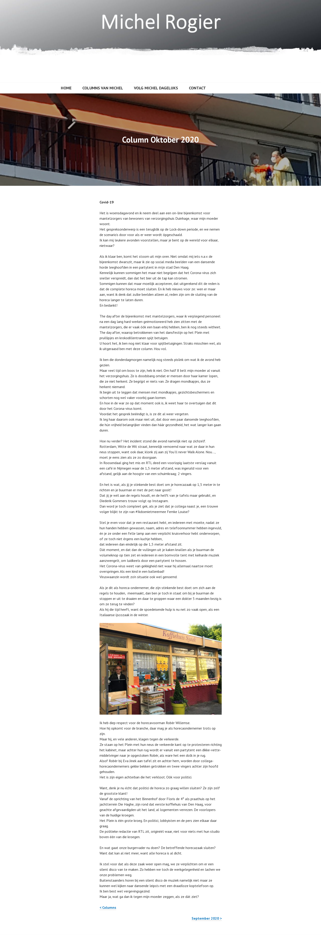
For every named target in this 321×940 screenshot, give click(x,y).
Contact (197, 88)
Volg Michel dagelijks (156, 88)
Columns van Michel (102, 88)
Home (66, 88)
